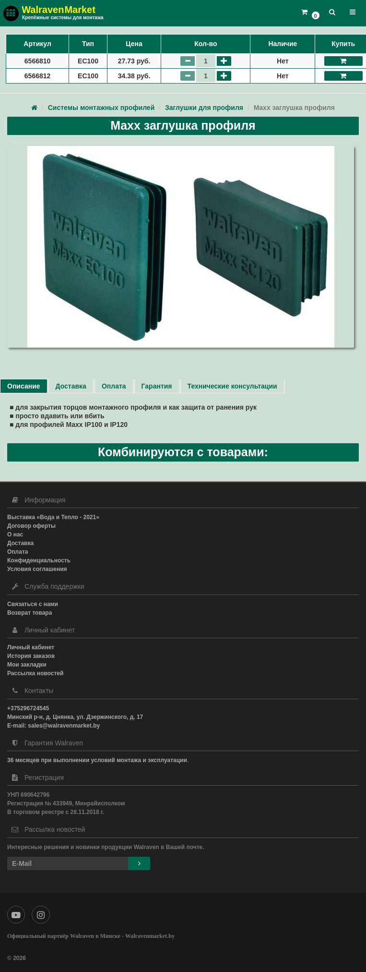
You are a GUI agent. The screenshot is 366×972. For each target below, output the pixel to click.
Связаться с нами (32, 604)
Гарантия (157, 386)
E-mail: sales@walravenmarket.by (53, 725)
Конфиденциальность (39, 560)
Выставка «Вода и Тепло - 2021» (53, 517)
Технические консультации (232, 386)
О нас (15, 534)
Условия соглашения (37, 569)
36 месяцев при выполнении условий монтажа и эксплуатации (97, 760)
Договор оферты (31, 525)
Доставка (71, 386)
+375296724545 (28, 708)
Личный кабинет (30, 647)
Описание (23, 386)
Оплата (114, 386)
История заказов (31, 656)
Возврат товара (29, 612)
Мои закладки (27, 664)
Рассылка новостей (35, 673)
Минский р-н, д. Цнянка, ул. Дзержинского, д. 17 (75, 717)
